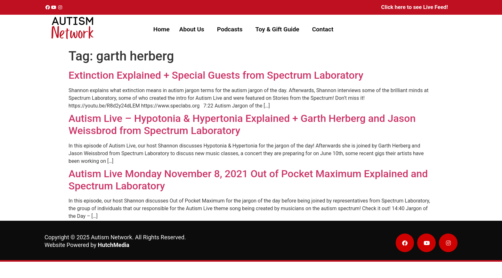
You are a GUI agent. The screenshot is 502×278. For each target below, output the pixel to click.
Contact (323, 29)
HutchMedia (113, 245)
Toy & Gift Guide (277, 29)
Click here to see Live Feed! (414, 7)
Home (161, 29)
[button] (193, 29)
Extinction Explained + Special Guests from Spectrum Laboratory (216, 75)
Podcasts (230, 29)
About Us (191, 29)
